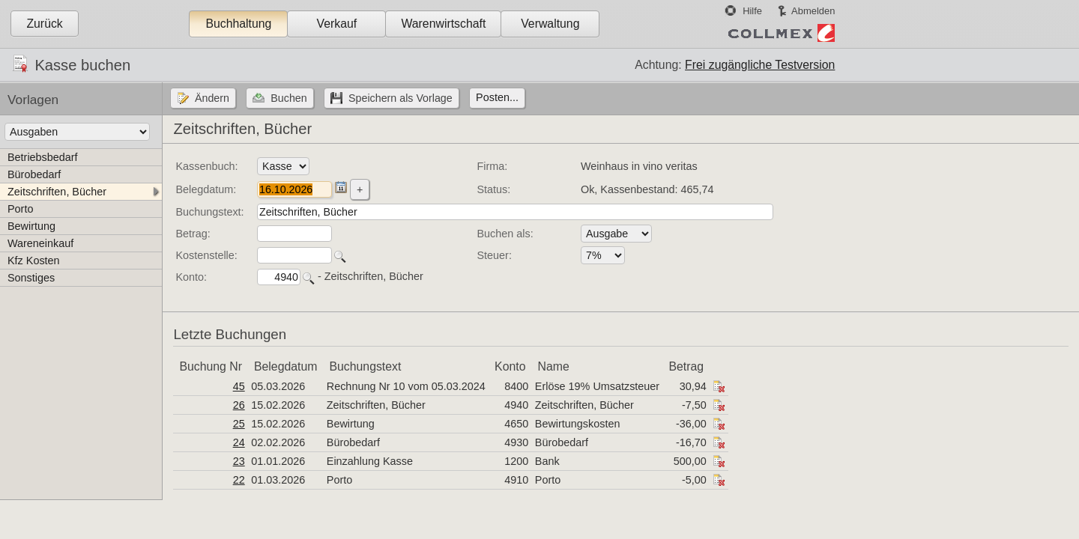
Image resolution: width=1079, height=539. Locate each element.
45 (239, 386)
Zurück (44, 23)
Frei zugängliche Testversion (760, 64)
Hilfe (752, 10)
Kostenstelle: (206, 255)
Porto (20, 209)
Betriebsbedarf (42, 157)
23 (239, 461)
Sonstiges (31, 278)
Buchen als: (505, 234)
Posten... (497, 97)
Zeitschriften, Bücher (56, 192)
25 (239, 424)
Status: (494, 189)
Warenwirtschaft (443, 23)
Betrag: (192, 234)
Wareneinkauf (40, 243)
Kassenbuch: (206, 166)
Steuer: (494, 255)
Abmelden (813, 10)
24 (239, 442)
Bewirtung (31, 226)
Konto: (191, 277)
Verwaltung (550, 23)
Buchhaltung (238, 23)
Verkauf (337, 23)
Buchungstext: (209, 212)
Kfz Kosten (33, 261)
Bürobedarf (34, 174)
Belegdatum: (205, 189)
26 (239, 405)
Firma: (492, 166)
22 (239, 480)
